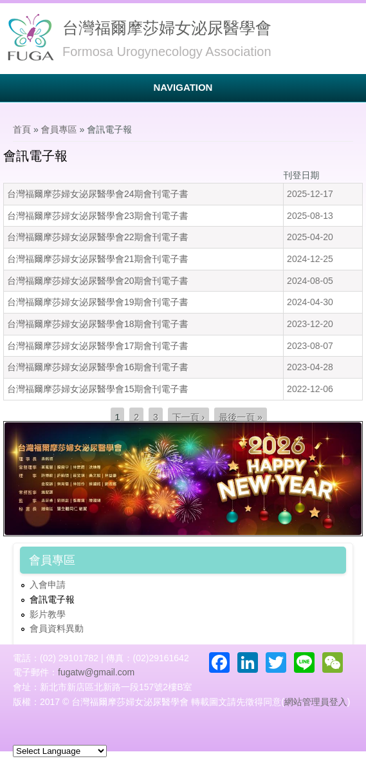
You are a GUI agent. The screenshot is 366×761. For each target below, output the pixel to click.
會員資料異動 (57, 628)
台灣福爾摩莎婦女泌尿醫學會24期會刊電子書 (97, 194)
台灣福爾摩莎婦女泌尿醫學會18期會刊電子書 (97, 324)
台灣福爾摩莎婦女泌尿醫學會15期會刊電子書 (97, 389)
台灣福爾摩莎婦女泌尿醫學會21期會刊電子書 (97, 259)
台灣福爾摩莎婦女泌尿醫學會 (166, 28)
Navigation (183, 87)
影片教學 (48, 614)
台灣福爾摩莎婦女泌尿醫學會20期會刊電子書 (97, 281)
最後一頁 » (240, 417)
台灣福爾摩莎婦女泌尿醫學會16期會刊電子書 (97, 367)
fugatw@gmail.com (96, 672)
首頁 (22, 129)
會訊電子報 (52, 599)
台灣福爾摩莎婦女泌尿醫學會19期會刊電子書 (97, 302)
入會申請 (48, 584)
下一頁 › (188, 417)
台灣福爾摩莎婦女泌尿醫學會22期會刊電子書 (97, 237)
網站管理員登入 (315, 702)
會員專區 (59, 129)
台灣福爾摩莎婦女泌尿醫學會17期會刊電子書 (97, 346)
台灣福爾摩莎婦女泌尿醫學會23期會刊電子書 (97, 216)
